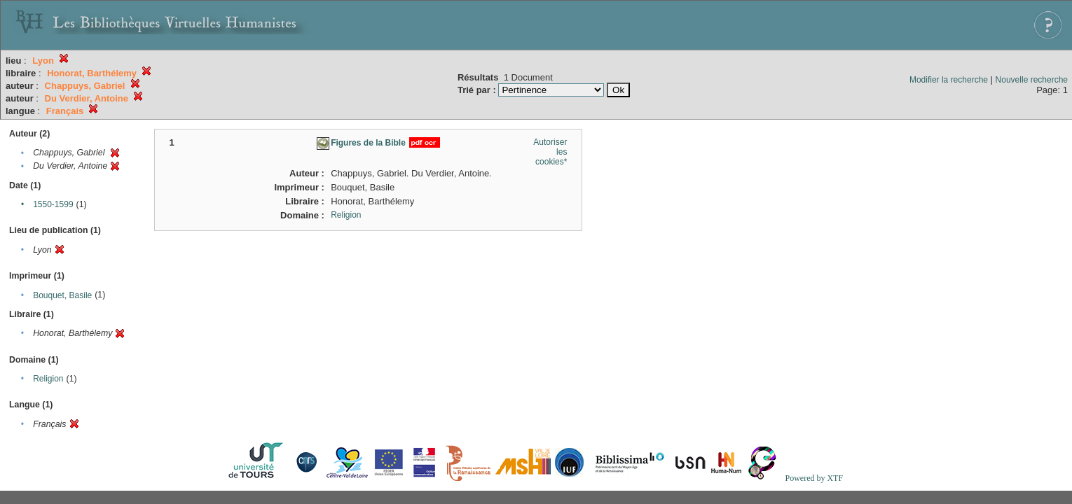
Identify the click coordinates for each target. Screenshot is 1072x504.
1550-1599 (53, 204)
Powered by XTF (814, 478)
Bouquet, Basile (62, 295)
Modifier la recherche (948, 80)
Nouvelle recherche (1032, 80)
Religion (48, 379)
